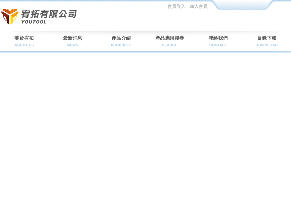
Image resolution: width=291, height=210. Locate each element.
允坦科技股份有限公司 (40, 16)
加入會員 (199, 6)
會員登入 (177, 6)
